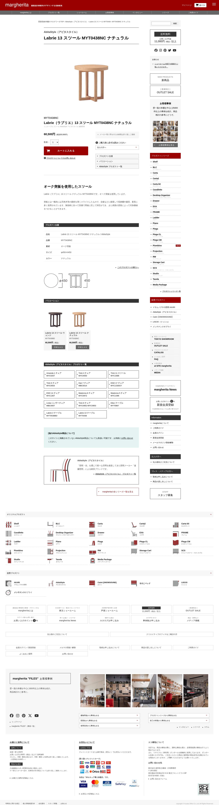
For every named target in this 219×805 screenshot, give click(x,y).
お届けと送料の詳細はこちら (22, 776)
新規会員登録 (158, 433)
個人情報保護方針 (30, 801)
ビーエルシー (167, 168)
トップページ (17, 720)
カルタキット (167, 185)
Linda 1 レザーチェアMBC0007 (56, 406)
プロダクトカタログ (166, 349)
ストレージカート (167, 263)
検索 (175, 23)
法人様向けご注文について (164, 456)
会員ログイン (158, 429)
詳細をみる (58, 347)
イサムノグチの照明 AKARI (164, 307)
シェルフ (167, 162)
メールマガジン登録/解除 (163, 438)
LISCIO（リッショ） (161, 320)
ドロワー (167, 202)
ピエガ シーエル (167, 235)
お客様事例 (109, 13)
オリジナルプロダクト (16, 512)
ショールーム (82, 13)
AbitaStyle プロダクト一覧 (110, 166)
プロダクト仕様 (106, 156)
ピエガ (167, 230)
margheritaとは (25, 13)
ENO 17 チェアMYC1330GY (117, 385)
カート (200, 5)
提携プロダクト (13, 571)
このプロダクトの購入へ (128, 267)
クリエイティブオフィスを (161, 632)
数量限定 (166, 342)
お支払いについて (87, 740)
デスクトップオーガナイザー (167, 196)
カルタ (167, 174)
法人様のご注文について (57, 632)
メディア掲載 (166, 369)
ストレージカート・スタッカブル (167, 269)
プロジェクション (167, 252)
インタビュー (138, 13)
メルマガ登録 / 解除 (68, 645)
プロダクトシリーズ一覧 (171, 291)
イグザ (167, 207)
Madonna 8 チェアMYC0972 (87, 395)
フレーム (167, 213)
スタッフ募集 (56, 801)
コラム (206, 725)
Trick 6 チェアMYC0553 (53, 385)
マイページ (187, 5)
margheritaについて (161, 420)
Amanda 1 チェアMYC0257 (54, 374)
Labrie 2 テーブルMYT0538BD (54, 417)
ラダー (167, 218)
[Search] (161, 23)
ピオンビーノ (167, 246)
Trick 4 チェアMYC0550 (85, 374)
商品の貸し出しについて (163, 474)
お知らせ (67, 801)
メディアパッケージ (167, 285)
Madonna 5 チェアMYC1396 (119, 395)
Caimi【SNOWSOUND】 (163, 316)
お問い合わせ (127, 441)
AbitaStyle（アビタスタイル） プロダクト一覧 (115, 477)
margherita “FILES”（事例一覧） (24, 724)
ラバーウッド (167, 258)
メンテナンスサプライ (162, 324)
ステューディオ (167, 274)
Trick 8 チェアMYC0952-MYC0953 (88, 406)
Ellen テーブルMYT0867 (117, 406)
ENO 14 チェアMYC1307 (53, 395)
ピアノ (167, 224)
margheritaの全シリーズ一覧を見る (117, 495)
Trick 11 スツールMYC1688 (118, 374)
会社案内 (44, 801)
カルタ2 (167, 179)
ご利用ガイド (193, 13)
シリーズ (165, 13)
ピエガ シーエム (167, 241)
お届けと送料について (19, 740)
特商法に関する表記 (13, 801)
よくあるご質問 (166, 355)
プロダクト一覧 (54, 13)
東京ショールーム (166, 335)
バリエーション (106, 161)
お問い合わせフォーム (158, 777)
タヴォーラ (167, 280)
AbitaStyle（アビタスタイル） (165, 311)
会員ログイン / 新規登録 (26, 645)
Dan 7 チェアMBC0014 (85, 385)
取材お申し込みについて (163, 470)
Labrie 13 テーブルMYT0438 (87, 417)
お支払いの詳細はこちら (90, 792)
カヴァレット (167, 190)
